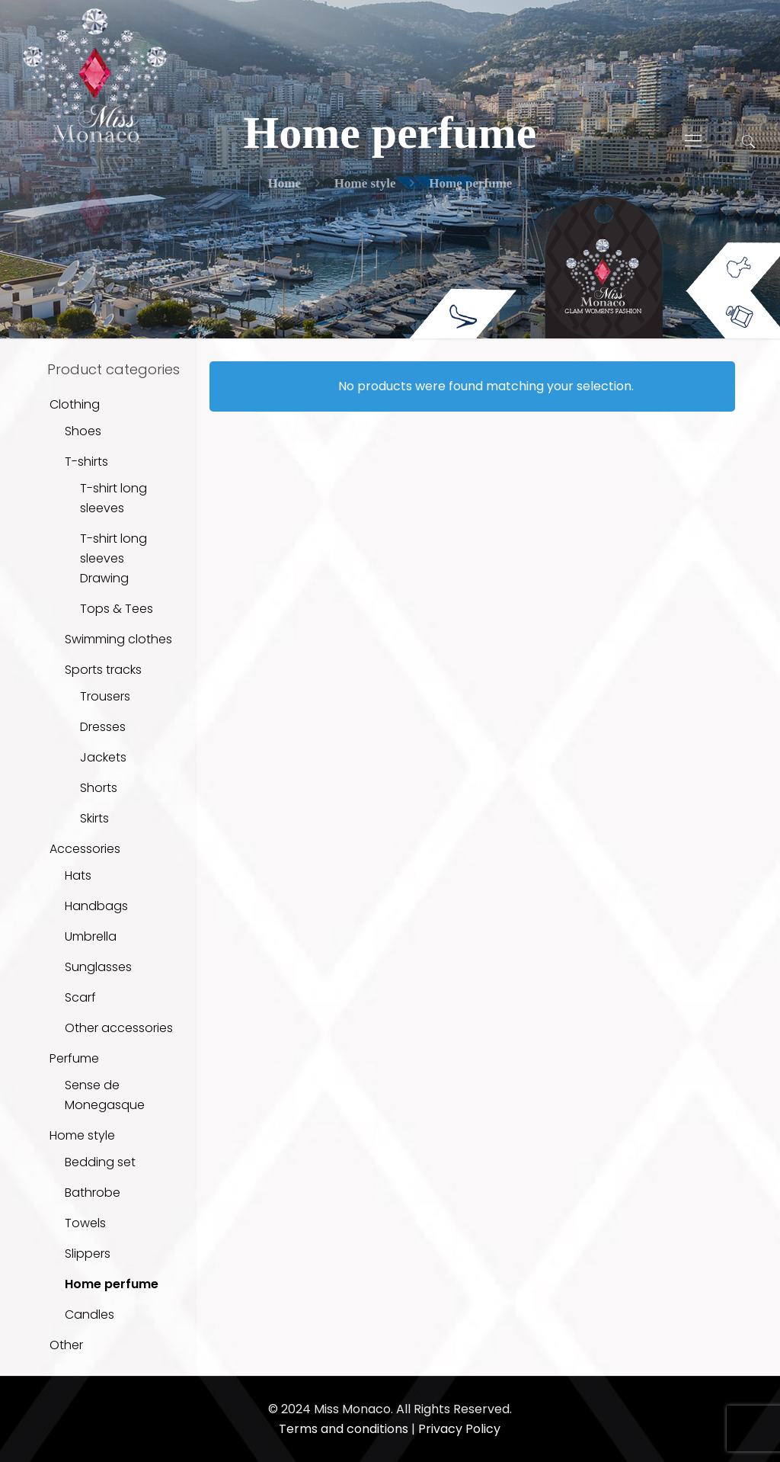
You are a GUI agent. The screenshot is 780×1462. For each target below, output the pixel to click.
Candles (89, 1314)
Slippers (87, 1253)
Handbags (96, 906)
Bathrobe (92, 1192)
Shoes (83, 431)
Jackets (103, 757)
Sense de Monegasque (105, 1095)
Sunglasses (98, 967)
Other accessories (119, 1028)
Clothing (75, 404)
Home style (82, 1135)
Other (66, 1345)
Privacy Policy (459, 1429)
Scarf (80, 997)
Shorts (98, 788)
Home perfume (111, 1284)
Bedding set (100, 1162)
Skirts (94, 818)
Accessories (85, 849)
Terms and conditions (343, 1429)
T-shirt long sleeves (113, 498)
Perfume (74, 1058)
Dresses (103, 727)
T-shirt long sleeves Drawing (113, 558)
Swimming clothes (118, 639)
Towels (85, 1223)
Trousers (105, 696)
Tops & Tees (116, 608)
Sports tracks (103, 669)
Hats (78, 875)
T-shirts (86, 461)
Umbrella (91, 936)
